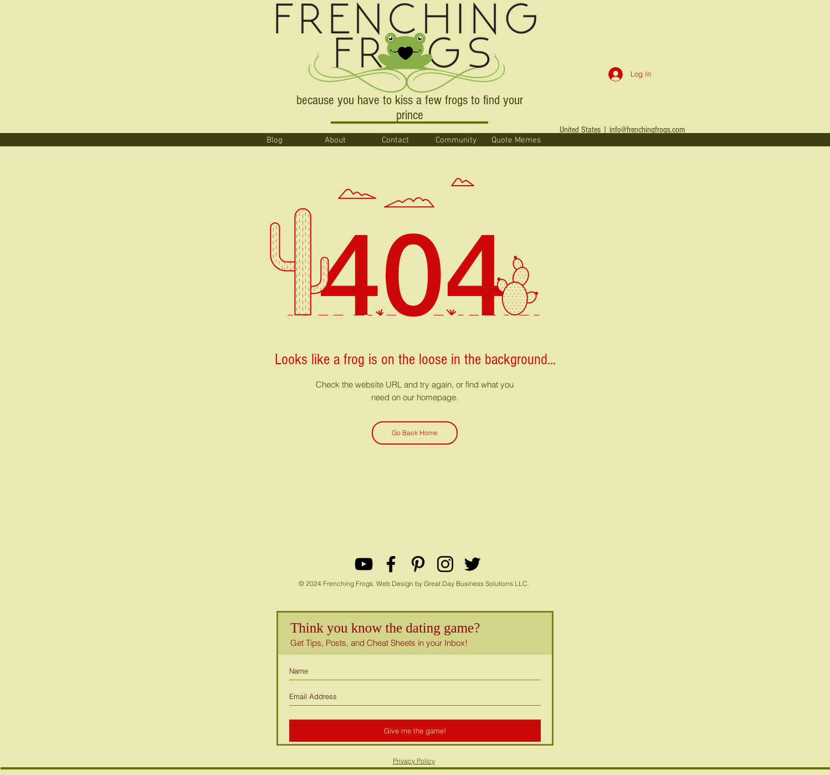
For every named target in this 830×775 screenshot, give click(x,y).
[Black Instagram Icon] (445, 564)
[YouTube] (364, 564)
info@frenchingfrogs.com (647, 130)
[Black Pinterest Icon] (418, 564)
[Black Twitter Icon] (472, 564)
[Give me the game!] (415, 731)
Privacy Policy (414, 761)
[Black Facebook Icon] (391, 564)
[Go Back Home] (415, 433)
